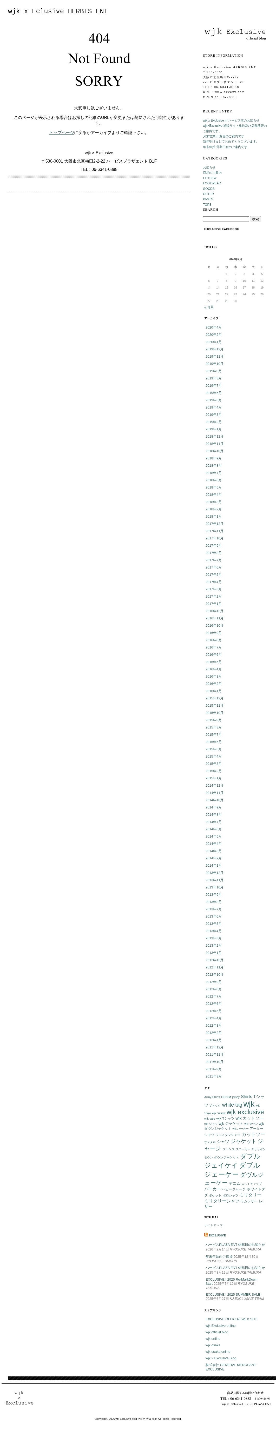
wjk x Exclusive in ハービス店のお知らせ (231, 120)
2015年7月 (214, 735)
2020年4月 (214, 327)
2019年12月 (215, 349)
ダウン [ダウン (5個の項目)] (208, 1157)
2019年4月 (214, 407)
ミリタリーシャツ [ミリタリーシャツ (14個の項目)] (222, 1201)
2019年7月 (214, 385)
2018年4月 (214, 495)
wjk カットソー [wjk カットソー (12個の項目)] (250, 1118)
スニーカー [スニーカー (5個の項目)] (243, 1149)
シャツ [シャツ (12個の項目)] (223, 1141)
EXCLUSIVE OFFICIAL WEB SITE (232, 1319)
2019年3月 (214, 415)
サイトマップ (213, 1225)
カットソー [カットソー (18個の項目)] (253, 1134)
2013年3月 (214, 938)
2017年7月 (214, 560)
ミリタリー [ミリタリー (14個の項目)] (250, 1195)
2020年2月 (214, 335)
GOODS (209, 189)
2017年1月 (214, 604)
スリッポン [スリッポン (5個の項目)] (258, 1149)
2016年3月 (214, 676)
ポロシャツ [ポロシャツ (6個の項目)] (230, 1195)
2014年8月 (214, 815)
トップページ (61, 132)
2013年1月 (214, 953)
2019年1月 (214, 429)
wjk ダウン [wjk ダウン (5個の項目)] (251, 1123)
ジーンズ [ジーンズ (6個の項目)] (228, 1149)
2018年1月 (214, 516)
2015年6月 (214, 742)
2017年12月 (215, 524)
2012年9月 (214, 982)
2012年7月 (214, 996)
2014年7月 (214, 822)
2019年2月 (214, 422)
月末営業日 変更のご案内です (223, 136)
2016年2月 (214, 684)
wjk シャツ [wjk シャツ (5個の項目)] (211, 1123)
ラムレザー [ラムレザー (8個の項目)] (249, 1201)
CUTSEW (209, 178)
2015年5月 (214, 749)
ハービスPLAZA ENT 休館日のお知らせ (235, 1245)
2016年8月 (214, 640)
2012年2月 (214, 1033)
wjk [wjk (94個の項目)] (249, 1104)
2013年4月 (214, 931)
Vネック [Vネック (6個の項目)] (215, 1105)
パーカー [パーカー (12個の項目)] (212, 1189)
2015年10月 (215, 713)
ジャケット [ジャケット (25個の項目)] (244, 1141)
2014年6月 (214, 829)
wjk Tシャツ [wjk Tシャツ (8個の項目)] (225, 1118)
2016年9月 (214, 633)
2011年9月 (214, 1069)
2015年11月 (215, 705)
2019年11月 (215, 356)
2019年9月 (214, 371)
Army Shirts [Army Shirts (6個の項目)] (212, 1097)
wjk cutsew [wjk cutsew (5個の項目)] (219, 1113)
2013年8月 (214, 902)
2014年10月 (215, 800)
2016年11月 (215, 618)
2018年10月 (215, 451)
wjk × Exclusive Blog (221, 1358)
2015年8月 (214, 727)
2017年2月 (214, 596)
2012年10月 (215, 974)
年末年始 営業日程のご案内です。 (227, 147)
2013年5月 (214, 924)
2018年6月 (214, 480)
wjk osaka (213, 1345)
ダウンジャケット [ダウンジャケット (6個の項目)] (226, 1157)
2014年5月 (214, 836)
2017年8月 (214, 553)
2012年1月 (214, 1040)
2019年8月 (214, 378)
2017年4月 (214, 582)
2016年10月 (215, 625)
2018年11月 (215, 444)
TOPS (207, 204)
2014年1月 (214, 865)
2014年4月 (214, 844)
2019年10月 (215, 364)
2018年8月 (214, 465)
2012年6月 (214, 1004)
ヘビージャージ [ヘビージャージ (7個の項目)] (234, 1189)
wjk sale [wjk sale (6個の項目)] (209, 1118)
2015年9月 (214, 720)
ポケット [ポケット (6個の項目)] (215, 1195)
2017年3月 (214, 589)
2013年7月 (214, 909)
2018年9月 (214, 458)
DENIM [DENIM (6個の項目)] (226, 1097)
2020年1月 (214, 342)
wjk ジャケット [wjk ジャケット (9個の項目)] (231, 1123)
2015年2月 (214, 771)
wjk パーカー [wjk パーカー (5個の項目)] (240, 1128)
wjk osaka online (218, 1352)
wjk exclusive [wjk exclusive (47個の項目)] (245, 1111)
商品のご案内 (212, 173)
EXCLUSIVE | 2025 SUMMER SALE (233, 1294)
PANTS (208, 199)
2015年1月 (214, 778)
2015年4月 (214, 756)
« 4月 (209, 307)
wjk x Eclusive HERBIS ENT (58, 11)
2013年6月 (214, 916)
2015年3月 (214, 764)
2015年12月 (215, 698)
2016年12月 (215, 611)
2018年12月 (215, 436)
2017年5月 (214, 575)
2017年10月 (215, 538)
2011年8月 (214, 1076)
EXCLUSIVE (217, 1235)
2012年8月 (214, 989)
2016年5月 (214, 662)
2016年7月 (214, 647)
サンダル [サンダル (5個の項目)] (210, 1141)
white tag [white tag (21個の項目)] (232, 1105)
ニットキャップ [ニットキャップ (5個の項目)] (252, 1183)
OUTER (208, 194)
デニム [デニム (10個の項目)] (234, 1183)
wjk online (213, 1339)
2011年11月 (215, 1054)
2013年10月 (215, 887)
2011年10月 (215, 1062)
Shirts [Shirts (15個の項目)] (246, 1096)
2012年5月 (214, 1011)
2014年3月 (214, 851)
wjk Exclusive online (221, 1326)
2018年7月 (214, 473)
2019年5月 (214, 400)
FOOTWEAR (212, 183)
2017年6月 (214, 567)
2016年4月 (214, 669)
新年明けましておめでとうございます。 (231, 141)
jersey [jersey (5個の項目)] (236, 1097)
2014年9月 (214, 807)
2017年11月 (215, 531)
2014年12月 (215, 785)
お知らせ (209, 167)
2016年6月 (214, 655)
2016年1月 (214, 691)
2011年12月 (215, 1047)
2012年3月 (214, 1025)
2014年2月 (214, 858)
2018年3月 (214, 502)
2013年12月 (215, 873)
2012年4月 (214, 1018)
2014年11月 (215, 793)
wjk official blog (217, 1332)
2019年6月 (214, 393)
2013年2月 (214, 945)
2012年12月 (215, 960)
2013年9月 (214, 894)
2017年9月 (214, 545)
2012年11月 (215, 967)
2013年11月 (215, 880)
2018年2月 (214, 509)
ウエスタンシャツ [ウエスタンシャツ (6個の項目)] (227, 1134)
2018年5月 (214, 487)
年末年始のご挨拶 (219, 1257)
